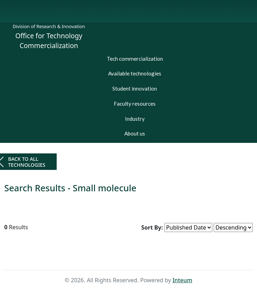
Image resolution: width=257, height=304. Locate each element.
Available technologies (134, 73)
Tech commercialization (135, 58)
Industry (135, 118)
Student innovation (134, 88)
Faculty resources (135, 103)
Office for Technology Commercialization (48, 41)
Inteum (182, 280)
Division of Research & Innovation (49, 26)
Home (117, 256)
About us (134, 133)
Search (140, 256)
